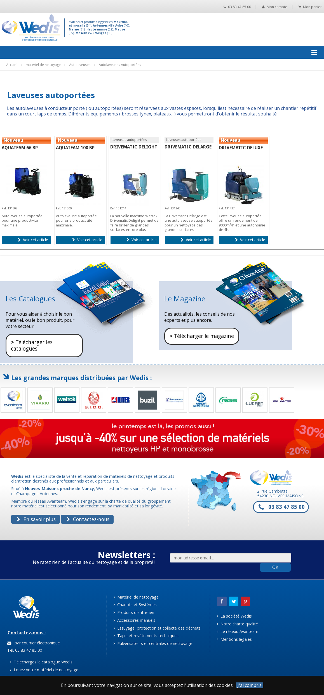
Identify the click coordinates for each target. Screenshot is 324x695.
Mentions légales (234, 639)
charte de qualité (124, 501)
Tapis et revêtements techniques (146, 635)
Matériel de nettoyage (136, 597)
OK (275, 567)
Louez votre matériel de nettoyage (44, 669)
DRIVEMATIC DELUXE (241, 147)
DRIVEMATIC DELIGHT (133, 147)
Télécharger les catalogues (32, 345)
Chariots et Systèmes (135, 604)
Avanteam (56, 501)
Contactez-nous (88, 519)
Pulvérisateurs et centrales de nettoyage (153, 643)
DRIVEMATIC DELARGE (188, 147)
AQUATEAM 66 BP (20, 147)
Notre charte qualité (237, 624)
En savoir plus (36, 519)
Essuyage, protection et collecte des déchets (157, 628)
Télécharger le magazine (202, 336)
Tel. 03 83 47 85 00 (24, 650)
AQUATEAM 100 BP (75, 147)
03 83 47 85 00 (237, 6)
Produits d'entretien (134, 612)
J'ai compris (250, 685)
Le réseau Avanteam (237, 631)
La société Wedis (234, 616)
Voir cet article (33, 240)
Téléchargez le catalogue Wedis (41, 662)
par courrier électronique (33, 643)
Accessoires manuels (134, 620)
